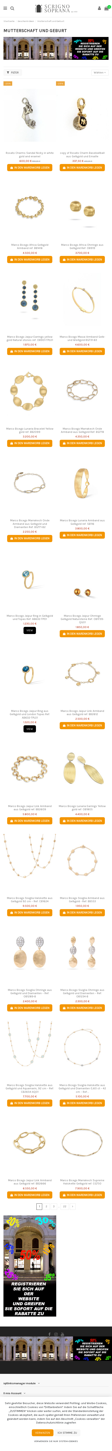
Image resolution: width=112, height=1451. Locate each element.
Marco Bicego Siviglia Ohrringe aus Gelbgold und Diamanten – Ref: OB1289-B (30, 993)
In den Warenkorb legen (29, 167)
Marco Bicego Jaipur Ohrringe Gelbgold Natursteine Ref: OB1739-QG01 (82, 619)
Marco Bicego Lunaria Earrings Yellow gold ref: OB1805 (82, 807)
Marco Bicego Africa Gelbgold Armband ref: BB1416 (29, 246)
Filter (13, 72)
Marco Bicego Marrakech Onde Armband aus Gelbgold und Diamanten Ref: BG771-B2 (30, 524)
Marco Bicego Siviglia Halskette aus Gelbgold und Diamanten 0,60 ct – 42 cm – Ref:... (82, 1088)
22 (64, 1206)
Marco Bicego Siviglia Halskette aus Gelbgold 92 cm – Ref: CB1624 (30, 899)
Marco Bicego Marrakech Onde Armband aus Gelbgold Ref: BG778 (82, 430)
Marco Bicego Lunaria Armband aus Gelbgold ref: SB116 (82, 522)
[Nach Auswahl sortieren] (100, 73)
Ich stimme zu (67, 1432)
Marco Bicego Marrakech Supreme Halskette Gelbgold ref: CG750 (82, 1182)
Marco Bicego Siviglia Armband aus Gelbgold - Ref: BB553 (82, 899)
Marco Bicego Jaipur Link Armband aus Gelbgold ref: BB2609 (30, 807)
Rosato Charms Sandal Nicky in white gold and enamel (30, 154)
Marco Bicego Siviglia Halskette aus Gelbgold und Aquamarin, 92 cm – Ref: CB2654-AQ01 (30, 1088)
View (30, 630)
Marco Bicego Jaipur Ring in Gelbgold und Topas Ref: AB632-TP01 (30, 617)
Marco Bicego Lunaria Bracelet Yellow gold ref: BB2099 (29, 430)
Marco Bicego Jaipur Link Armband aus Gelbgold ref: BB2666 (30, 1182)
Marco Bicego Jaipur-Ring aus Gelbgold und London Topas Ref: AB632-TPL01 (30, 714)
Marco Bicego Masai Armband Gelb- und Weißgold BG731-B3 (82, 338)
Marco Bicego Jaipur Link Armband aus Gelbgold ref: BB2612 (82, 712)
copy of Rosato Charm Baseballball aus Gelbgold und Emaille (82, 154)
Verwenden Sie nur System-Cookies (56, 1441)
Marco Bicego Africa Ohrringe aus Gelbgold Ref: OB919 (82, 246)
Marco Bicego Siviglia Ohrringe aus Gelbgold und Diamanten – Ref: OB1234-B (82, 993)
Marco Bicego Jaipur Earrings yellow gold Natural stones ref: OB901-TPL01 (30, 338)
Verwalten (42, 1432)
